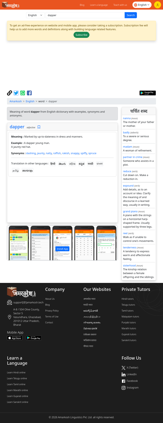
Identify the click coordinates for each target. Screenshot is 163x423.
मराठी (90, 163)
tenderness (129, 247)
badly (126, 132)
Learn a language (99, 4)
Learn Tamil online (16, 384)
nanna (127, 118)
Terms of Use (51, 316)
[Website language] (142, 5)
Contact (49, 322)
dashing (31, 153)
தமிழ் (16, 170)
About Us (50, 298)
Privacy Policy (52, 310)
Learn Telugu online (17, 378)
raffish (57, 153)
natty (49, 153)
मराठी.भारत (87, 304)
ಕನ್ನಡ (81, 163)
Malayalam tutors (130, 316)
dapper (17, 127)
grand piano (130, 211)
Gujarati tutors (129, 334)
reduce (127, 171)
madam (127, 146)
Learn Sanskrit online (17, 402)
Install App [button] (62, 248)
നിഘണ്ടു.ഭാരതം (91, 322)
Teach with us (120, 4)
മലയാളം (27, 170)
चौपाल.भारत (88, 346)
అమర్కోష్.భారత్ (90, 310)
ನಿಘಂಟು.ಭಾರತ (90, 328)
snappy (75, 153)
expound (128, 185)
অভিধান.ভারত (89, 340)
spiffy (84, 153)
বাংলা (100, 163)
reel (125, 233)
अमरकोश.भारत (89, 298)
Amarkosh (16, 101)
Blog (82, 4)
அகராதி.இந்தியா (91, 316)
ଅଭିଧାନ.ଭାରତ (89, 334)
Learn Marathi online (17, 390)
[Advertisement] (81, 65)
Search (131, 15)
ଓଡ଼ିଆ (72, 163)
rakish (65, 153)
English (30, 101)
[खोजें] (85, 15)
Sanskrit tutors (129, 340)
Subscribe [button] (81, 35)
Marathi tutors (129, 328)
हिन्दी (52, 163)
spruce (92, 153)
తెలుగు (62, 163)
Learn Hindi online (16, 372)
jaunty (40, 153)
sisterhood (129, 265)
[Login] (157, 4)
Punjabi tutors (129, 322)
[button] (15, 242)
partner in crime (132, 157)
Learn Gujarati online (17, 396)
